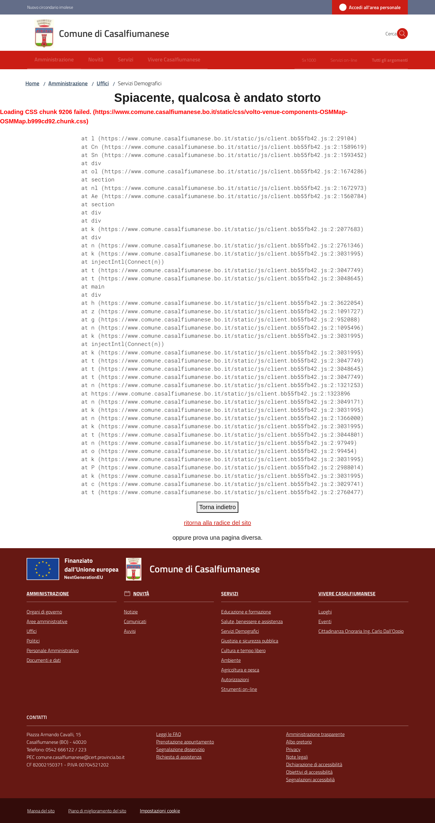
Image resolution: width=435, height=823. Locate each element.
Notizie (131, 611)
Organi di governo (44, 611)
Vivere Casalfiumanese (346, 593)
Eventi (324, 621)
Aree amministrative (47, 621)
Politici (33, 640)
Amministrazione (68, 83)
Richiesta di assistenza (178, 756)
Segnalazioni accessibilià (310, 779)
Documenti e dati (44, 660)
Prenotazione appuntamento (185, 741)
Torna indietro (217, 507)
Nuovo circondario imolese (50, 7)
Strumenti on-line (239, 689)
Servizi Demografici (240, 631)
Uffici (103, 83)
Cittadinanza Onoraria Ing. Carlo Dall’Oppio (361, 631)
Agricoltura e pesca (240, 669)
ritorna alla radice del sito (217, 522)
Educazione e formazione (246, 611)
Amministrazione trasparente (315, 734)
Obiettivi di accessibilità (309, 772)
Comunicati (135, 621)
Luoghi (325, 611)
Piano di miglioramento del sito (97, 810)
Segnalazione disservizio (180, 749)
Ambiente (231, 660)
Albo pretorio (299, 741)
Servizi (229, 593)
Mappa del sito (41, 810)
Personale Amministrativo (53, 650)
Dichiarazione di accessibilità (314, 764)
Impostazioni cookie (160, 810)
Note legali (297, 756)
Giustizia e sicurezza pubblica (249, 640)
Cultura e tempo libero (243, 650)
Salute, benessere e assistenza (252, 621)
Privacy (293, 749)
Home (32, 83)
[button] (400, 33)
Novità (141, 593)
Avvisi (130, 631)
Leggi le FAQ (168, 734)
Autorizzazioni (235, 679)
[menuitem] (54, 60)
